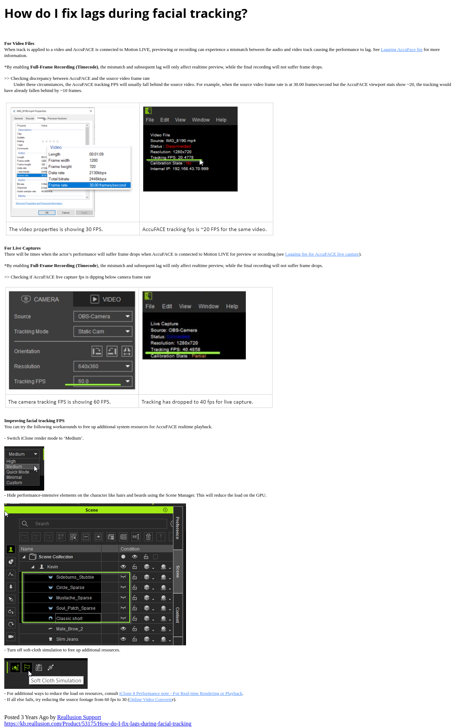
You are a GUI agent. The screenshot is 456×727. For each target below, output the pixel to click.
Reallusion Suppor (79, 717)
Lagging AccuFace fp (402, 49)
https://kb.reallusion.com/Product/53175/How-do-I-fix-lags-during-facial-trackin (97, 724)
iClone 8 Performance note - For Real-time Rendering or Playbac (180, 693)
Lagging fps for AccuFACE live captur (322, 254)
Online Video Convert (150, 699)
